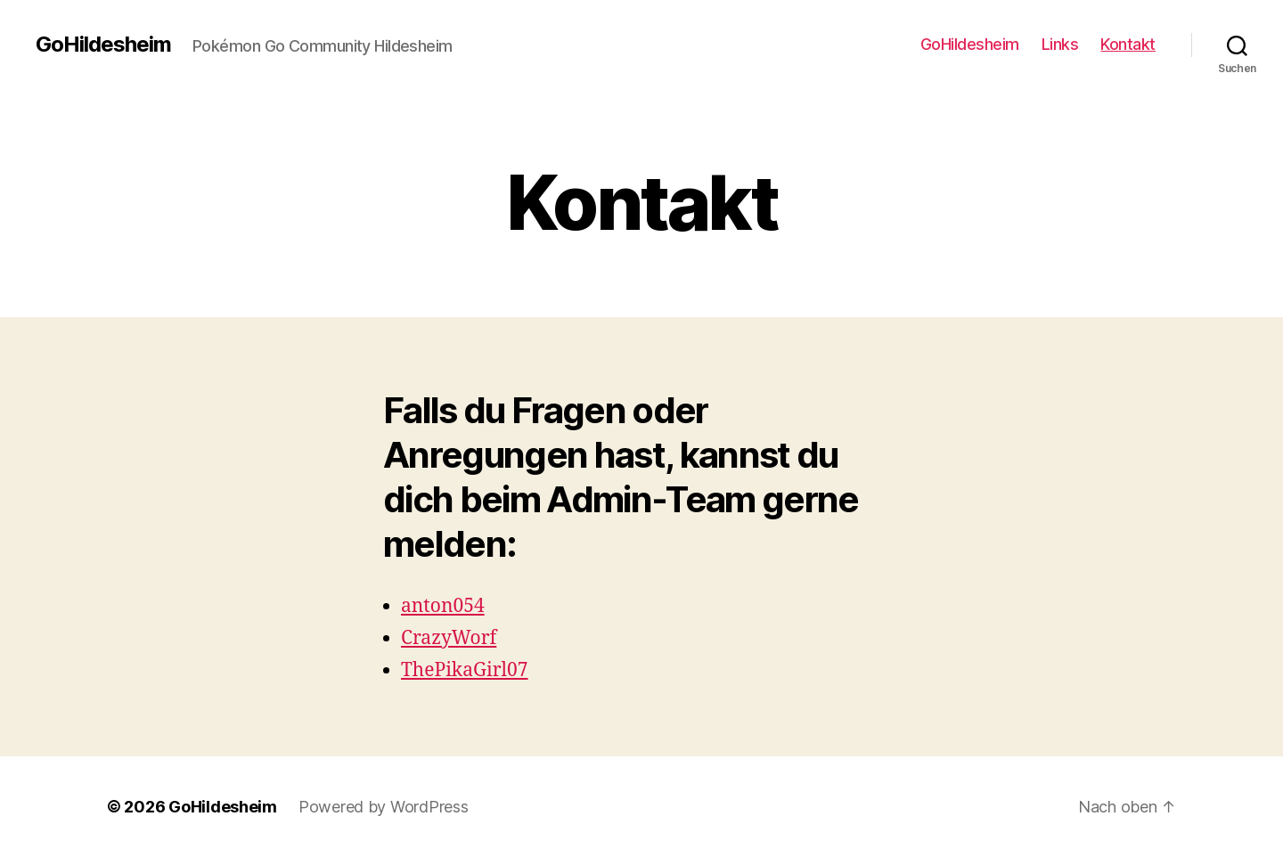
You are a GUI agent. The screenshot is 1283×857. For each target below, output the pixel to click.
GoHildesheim (103, 44)
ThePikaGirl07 (464, 670)
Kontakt (1128, 44)
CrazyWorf (448, 638)
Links (1060, 44)
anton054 (443, 606)
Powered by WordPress (383, 806)
